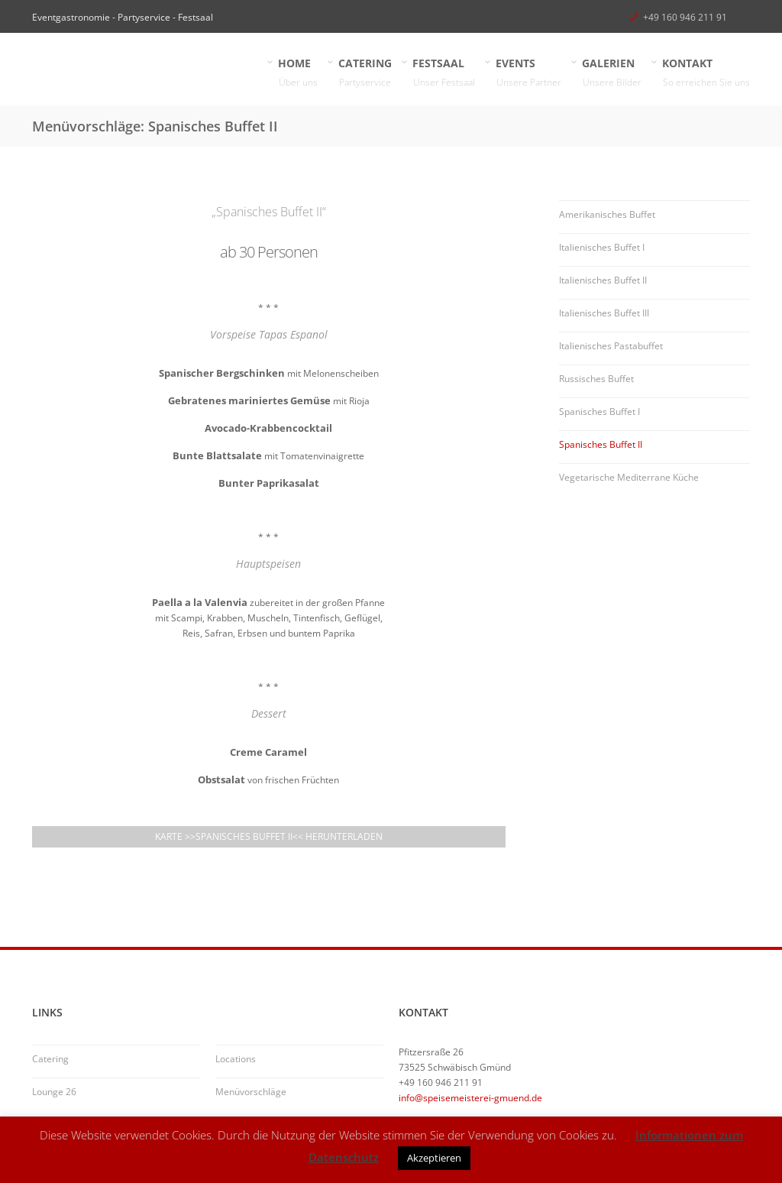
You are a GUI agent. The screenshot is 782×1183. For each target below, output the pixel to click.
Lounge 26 (54, 1091)
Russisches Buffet (596, 378)
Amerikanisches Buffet (607, 214)
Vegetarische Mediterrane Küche (629, 477)
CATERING (365, 73)
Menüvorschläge (250, 1091)
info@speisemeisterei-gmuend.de (470, 1097)
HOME (298, 73)
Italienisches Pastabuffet (611, 345)
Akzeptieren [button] (434, 1158)
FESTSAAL (444, 73)
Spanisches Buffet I (599, 411)
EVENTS (528, 73)
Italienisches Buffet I (602, 247)
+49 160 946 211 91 (685, 17)
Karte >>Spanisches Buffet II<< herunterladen (269, 836)
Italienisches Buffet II (603, 280)
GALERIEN (612, 73)
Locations (235, 1058)
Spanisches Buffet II (600, 444)
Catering (50, 1058)
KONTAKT (706, 73)
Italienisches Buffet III (604, 312)
